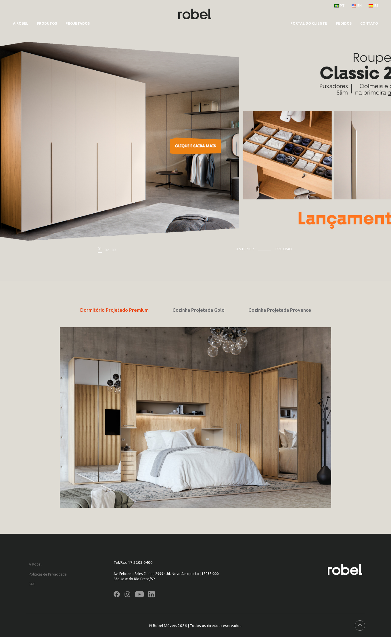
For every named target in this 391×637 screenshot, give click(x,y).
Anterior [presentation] (245, 249)
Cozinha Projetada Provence (279, 310)
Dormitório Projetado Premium (114, 310)
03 (114, 250)
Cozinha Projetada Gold (198, 310)
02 (107, 250)
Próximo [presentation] (283, 249)
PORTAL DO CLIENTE (308, 23)
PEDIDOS (344, 23)
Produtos (47, 23)
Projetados (78, 23)
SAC (32, 584)
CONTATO (369, 23)
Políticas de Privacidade (48, 574)
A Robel (20, 23)
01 (100, 249)
